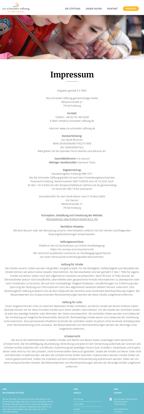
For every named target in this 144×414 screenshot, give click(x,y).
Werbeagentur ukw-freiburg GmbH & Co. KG (72, 219)
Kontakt (77, 409)
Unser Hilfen (79, 404)
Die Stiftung (78, 399)
